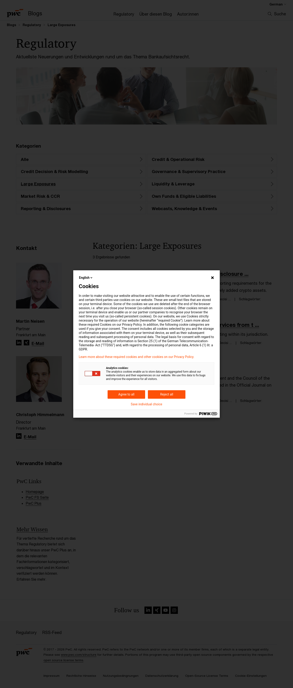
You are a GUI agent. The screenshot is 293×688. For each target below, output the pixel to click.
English (86, 277)
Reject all (166, 394)
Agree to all (126, 394)
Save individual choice (146, 404)
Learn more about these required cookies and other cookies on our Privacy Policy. (136, 357)
